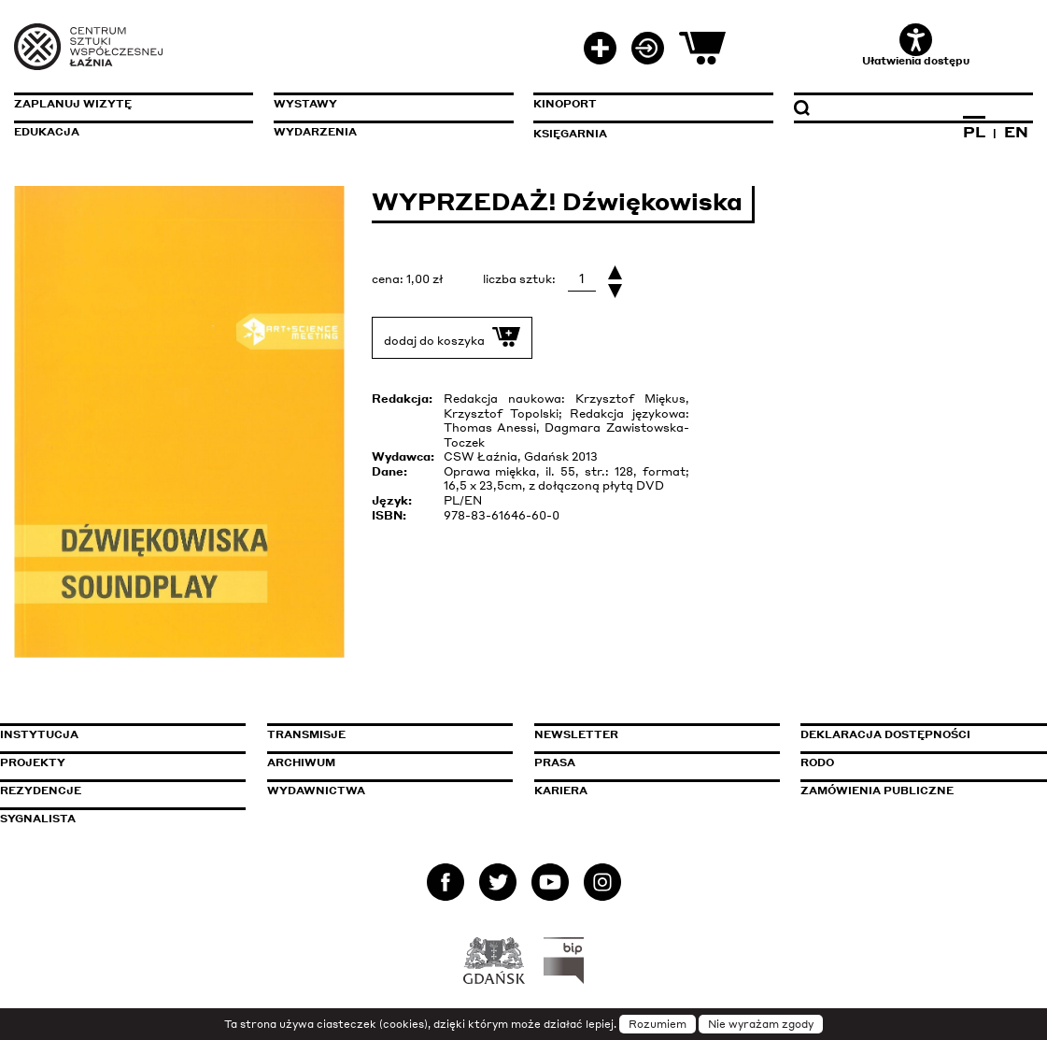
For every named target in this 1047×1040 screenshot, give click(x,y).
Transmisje (385, 734)
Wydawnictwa (316, 790)
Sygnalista (38, 818)
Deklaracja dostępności (885, 734)
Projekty (32, 762)
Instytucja (39, 734)
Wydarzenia (315, 131)
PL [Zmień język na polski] (974, 131)
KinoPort (565, 103)
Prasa (554, 762)
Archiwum (301, 762)
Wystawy (305, 103)
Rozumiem (657, 1024)
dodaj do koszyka (452, 337)
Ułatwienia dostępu (915, 45)
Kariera (560, 790)
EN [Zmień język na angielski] (1016, 131)
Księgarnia (570, 133)
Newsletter (576, 734)
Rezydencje (40, 790)
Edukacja (46, 131)
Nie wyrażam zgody (761, 1024)
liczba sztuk (517, 279)
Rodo (817, 762)
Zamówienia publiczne (919, 790)
